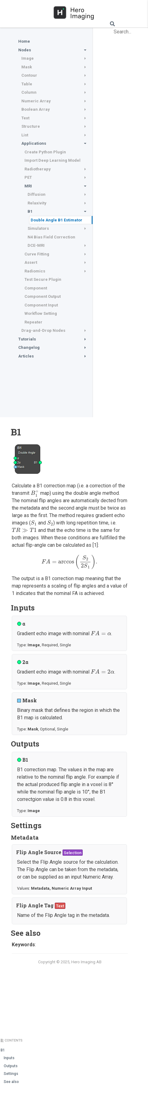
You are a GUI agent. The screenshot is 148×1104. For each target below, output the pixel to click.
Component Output (42, 296)
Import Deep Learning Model (52, 160)
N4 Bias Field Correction (51, 237)
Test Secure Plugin (42, 279)
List (24, 135)
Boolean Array (35, 109)
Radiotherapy (37, 169)
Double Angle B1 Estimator (56, 220)
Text (25, 118)
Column (29, 92)
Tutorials (27, 339)
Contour (29, 75)
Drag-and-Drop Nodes (43, 330)
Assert (30, 262)
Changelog (29, 347)
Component (35, 288)
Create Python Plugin (45, 152)
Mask (26, 67)
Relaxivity (37, 203)
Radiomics (34, 271)
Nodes (24, 50)
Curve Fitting (36, 254)
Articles (26, 356)
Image (27, 58)
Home (24, 41)
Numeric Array (36, 101)
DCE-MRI (36, 245)
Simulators (38, 228)
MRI (28, 186)
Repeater (33, 322)
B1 (30, 211)
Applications (33, 143)
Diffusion (37, 194)
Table (26, 84)
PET (28, 177)
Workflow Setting (40, 313)
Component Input (41, 305)
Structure (30, 126)
